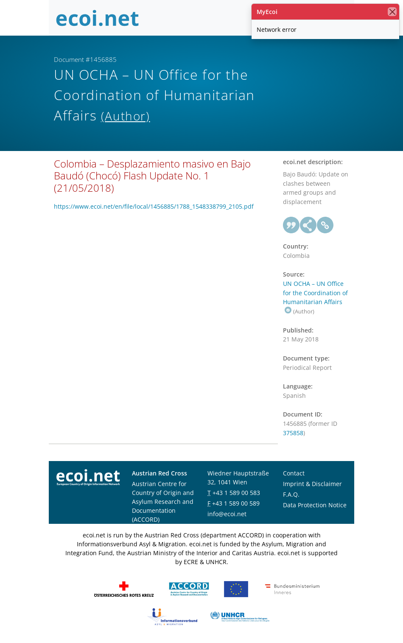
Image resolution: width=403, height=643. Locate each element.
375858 (293, 433)
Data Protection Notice (315, 505)
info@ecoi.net (226, 514)
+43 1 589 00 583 (236, 493)
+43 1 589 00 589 (236, 503)
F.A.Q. (291, 494)
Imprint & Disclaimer (312, 484)
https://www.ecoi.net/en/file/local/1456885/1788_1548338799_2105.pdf (154, 206)
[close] (392, 11)
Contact (294, 473)
